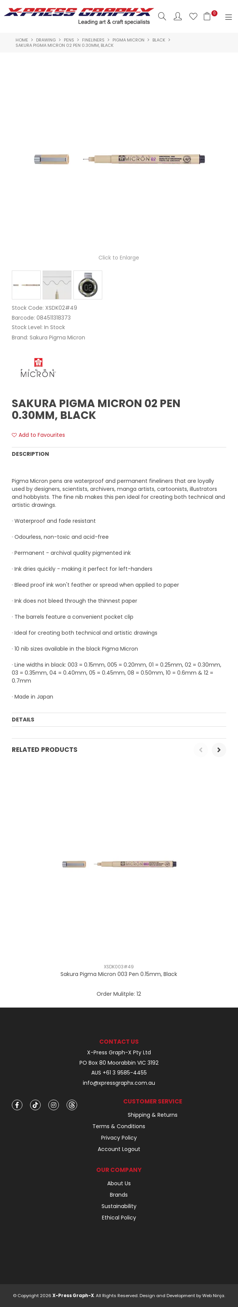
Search (162, 16)
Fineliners (93, 40)
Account (178, 16)
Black (158, 40)
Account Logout (119, 1149)
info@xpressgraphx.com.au (119, 1083)
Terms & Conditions (118, 1126)
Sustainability (119, 1206)
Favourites (193, 16)
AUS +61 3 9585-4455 (119, 1073)
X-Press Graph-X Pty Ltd (119, 1052)
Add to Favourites (42, 435)
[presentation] (201, 750)
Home (22, 40)
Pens (69, 40)
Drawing (46, 40)
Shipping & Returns (153, 1115)
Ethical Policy (119, 1217)
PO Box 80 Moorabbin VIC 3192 (119, 1063)
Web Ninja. (213, 1296)
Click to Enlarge (118, 257)
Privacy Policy (119, 1137)
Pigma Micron (128, 40)
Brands (119, 1195)
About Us (119, 1183)
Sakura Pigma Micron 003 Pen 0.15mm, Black (118, 974)
